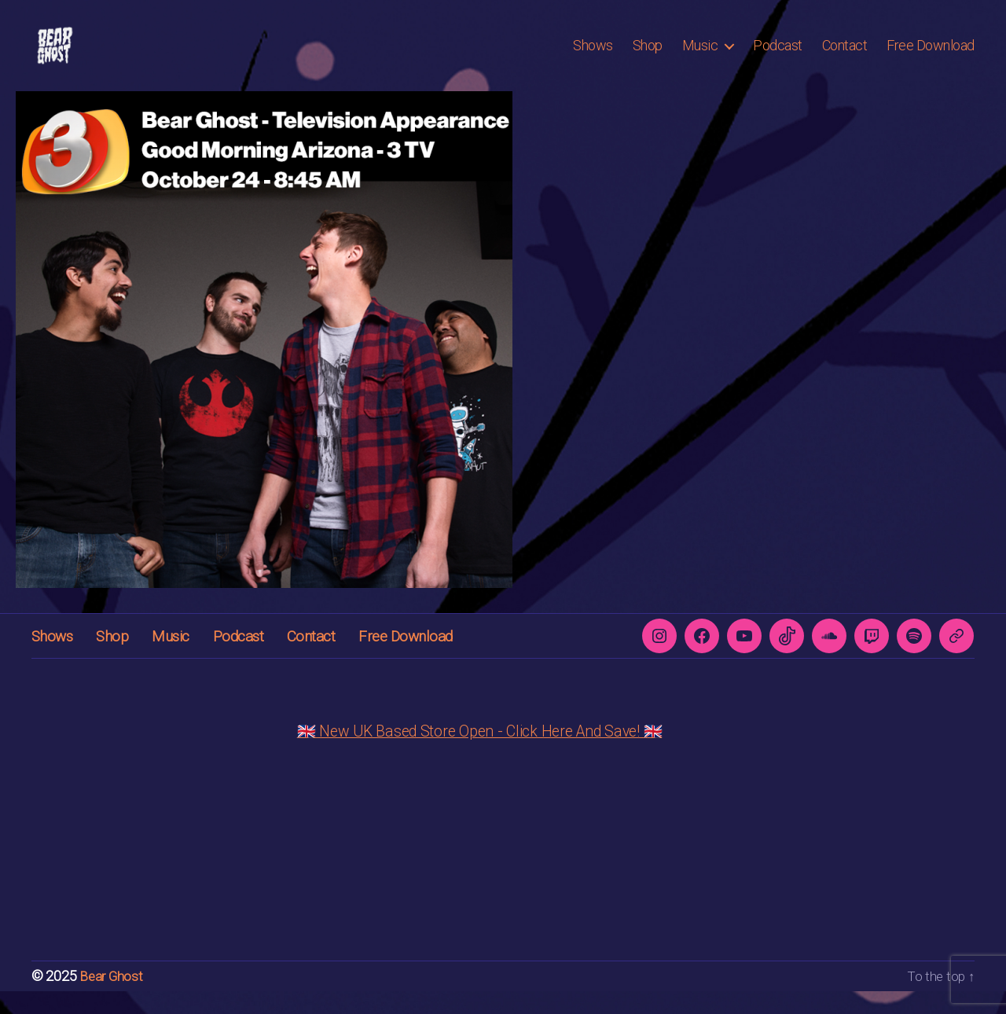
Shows (593, 57)
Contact (845, 57)
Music (700, 57)
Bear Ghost (112, 999)
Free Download (931, 57)
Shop (648, 57)
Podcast (777, 57)
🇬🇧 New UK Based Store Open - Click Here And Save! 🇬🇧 (480, 754)
